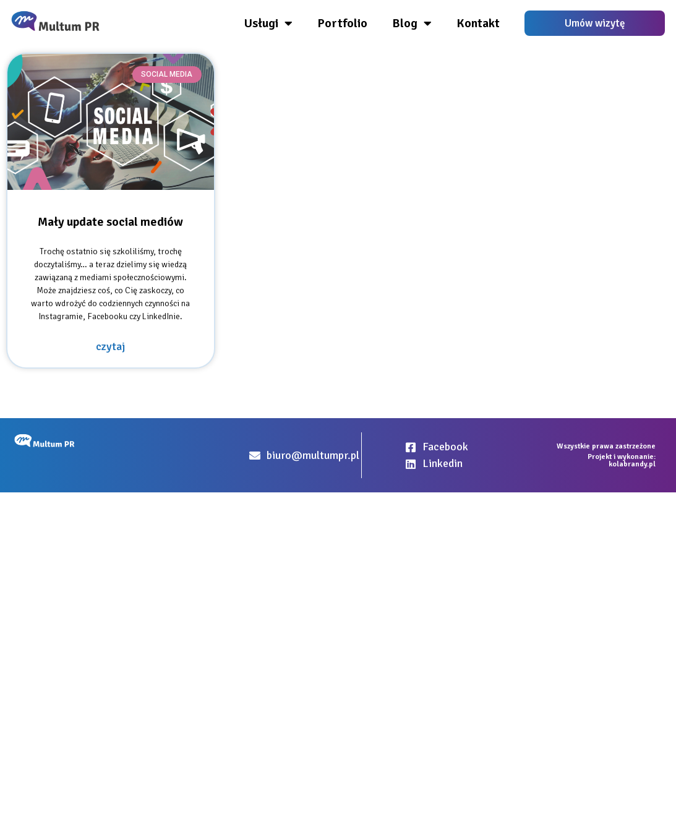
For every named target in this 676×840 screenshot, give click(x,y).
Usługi (268, 23)
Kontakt (478, 23)
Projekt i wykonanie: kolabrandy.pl (622, 460)
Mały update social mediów (110, 221)
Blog (412, 23)
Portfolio (342, 23)
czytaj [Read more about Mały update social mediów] (110, 346)
